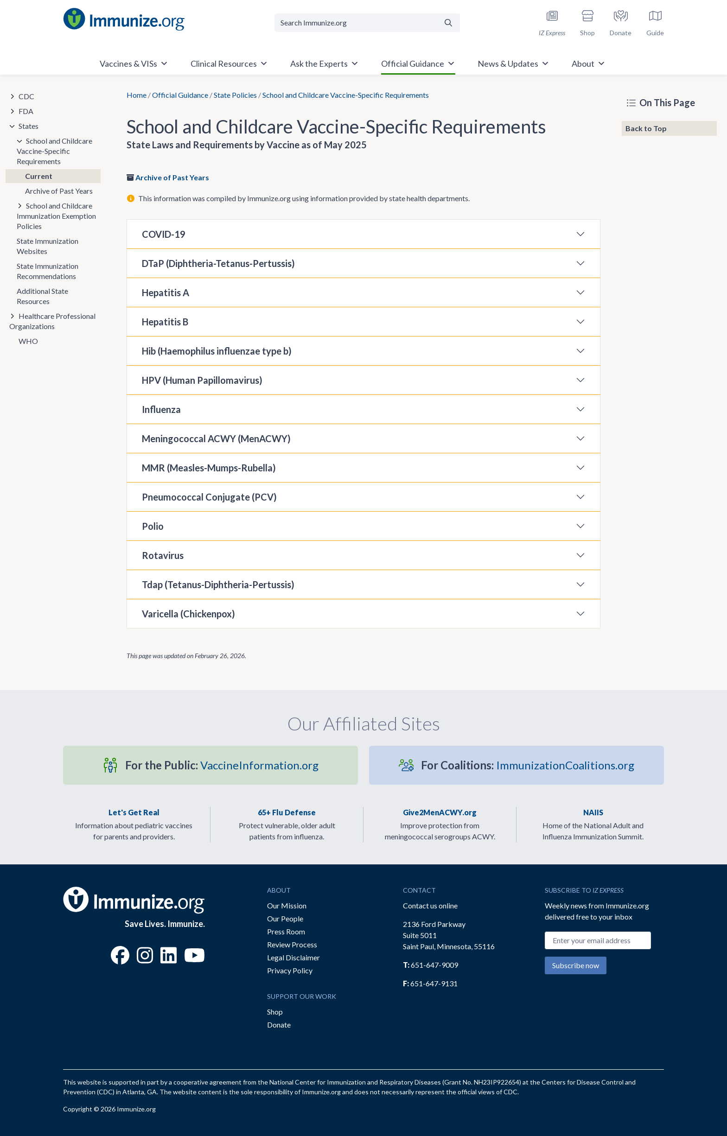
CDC (26, 96)
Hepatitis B (165, 321)
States (28, 125)
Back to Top (646, 128)
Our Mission (286, 905)
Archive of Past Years (172, 177)
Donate (279, 1024)
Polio (153, 526)
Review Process (292, 944)
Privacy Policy (289, 970)
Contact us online (430, 905)
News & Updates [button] (513, 63)
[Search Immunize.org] (355, 22)
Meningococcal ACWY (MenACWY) (216, 438)
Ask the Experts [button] (324, 63)
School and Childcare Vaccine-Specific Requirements (54, 150)
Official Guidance (180, 94)
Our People (285, 918)
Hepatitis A (165, 292)
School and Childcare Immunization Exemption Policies (56, 215)
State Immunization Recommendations (47, 270)
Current (38, 175)
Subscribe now (575, 965)
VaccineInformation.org (222, 765)
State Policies (235, 94)
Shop (275, 1011)
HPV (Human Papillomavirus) (202, 380)
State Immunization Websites (47, 245)
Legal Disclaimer (293, 957)
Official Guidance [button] (418, 63)
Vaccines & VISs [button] (134, 63)
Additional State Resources (42, 295)
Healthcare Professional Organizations (52, 320)
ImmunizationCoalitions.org (527, 765)
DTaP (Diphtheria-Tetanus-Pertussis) (218, 263)
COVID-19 (163, 234)
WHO (28, 340)
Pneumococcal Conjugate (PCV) (209, 496)
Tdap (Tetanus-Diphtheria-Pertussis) (218, 584)
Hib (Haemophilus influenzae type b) (217, 350)
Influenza (161, 409)
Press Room (286, 931)
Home (137, 94)
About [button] (589, 63)
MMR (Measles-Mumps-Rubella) (209, 467)
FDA (26, 111)
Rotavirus (163, 555)
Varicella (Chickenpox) (188, 613)
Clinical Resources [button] (229, 63)
